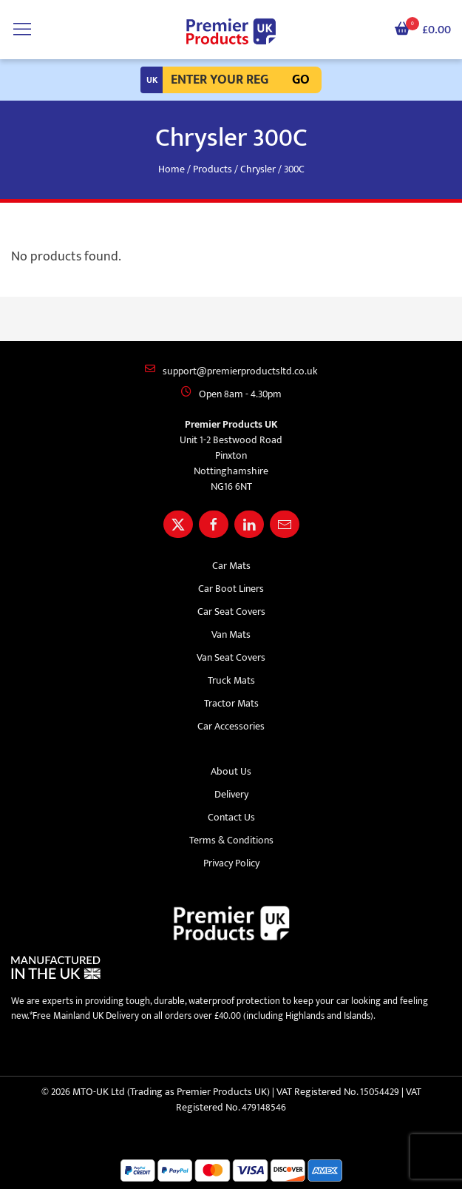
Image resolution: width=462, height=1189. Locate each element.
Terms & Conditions (231, 840)
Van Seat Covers (231, 657)
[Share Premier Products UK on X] (178, 524)
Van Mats (231, 634)
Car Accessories (231, 726)
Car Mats (231, 565)
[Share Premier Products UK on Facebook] (213, 524)
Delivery (231, 794)
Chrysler (258, 169)
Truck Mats (231, 680)
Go (301, 80)
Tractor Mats (231, 703)
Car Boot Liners (231, 588)
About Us (231, 771)
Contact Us (231, 817)
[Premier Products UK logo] (231, 32)
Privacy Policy (231, 863)
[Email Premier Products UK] (284, 524)
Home (171, 169)
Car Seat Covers (231, 611)
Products (212, 169)
